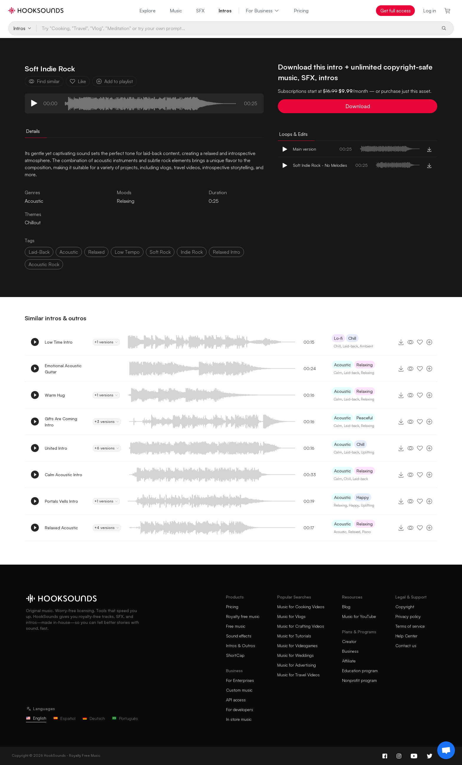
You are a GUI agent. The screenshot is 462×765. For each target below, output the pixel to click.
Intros (225, 11)
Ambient (366, 346)
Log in (429, 11)
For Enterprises (240, 680)
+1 (106, 342)
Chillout (33, 222)
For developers (239, 709)
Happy (363, 497)
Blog (346, 606)
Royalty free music (243, 616)
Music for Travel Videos (298, 674)
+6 (106, 448)
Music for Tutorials (294, 635)
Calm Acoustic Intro (63, 474)
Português (125, 718)
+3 (106, 421)
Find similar (44, 81)
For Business (263, 11)
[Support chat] (446, 750)
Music (176, 11)
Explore (147, 11)
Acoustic (342, 364)
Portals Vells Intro (61, 501)
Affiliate (349, 660)
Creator (349, 641)
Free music (235, 626)
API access (236, 699)
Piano (366, 532)
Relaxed (354, 532)
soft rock (160, 252)
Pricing (301, 11)
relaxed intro (226, 252)
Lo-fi (338, 338)
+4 (106, 527)
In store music (239, 719)
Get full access (395, 11)
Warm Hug (55, 395)
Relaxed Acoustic (61, 527)
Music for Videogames (297, 645)
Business (350, 651)
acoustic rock (44, 264)
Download (357, 106)
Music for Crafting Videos (300, 626)
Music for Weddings (295, 655)
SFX (200, 11)
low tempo (127, 252)
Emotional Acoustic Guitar (63, 368)
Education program (360, 670)
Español (64, 718)
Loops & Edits (293, 134)
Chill (352, 338)
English (36, 718)
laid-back (39, 252)
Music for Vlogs (291, 616)
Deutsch (93, 718)
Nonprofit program (359, 680)
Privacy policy (408, 616)
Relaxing (125, 201)
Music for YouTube (359, 616)
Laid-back (350, 346)
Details (33, 131)
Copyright (404, 606)
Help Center (406, 635)
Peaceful (365, 417)
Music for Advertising (296, 664)
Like (78, 81)
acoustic (69, 252)
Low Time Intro (58, 341)
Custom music (239, 690)
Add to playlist (114, 81)
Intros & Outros (240, 645)
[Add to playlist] (429, 342)
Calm (338, 372)
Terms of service (410, 626)
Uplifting (367, 452)
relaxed (96, 252)
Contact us (405, 645)
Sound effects (238, 635)
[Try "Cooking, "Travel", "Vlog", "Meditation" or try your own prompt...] (236, 28)
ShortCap (235, 655)
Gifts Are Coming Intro (61, 421)
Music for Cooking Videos (300, 606)
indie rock (192, 252)
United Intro (56, 448)
